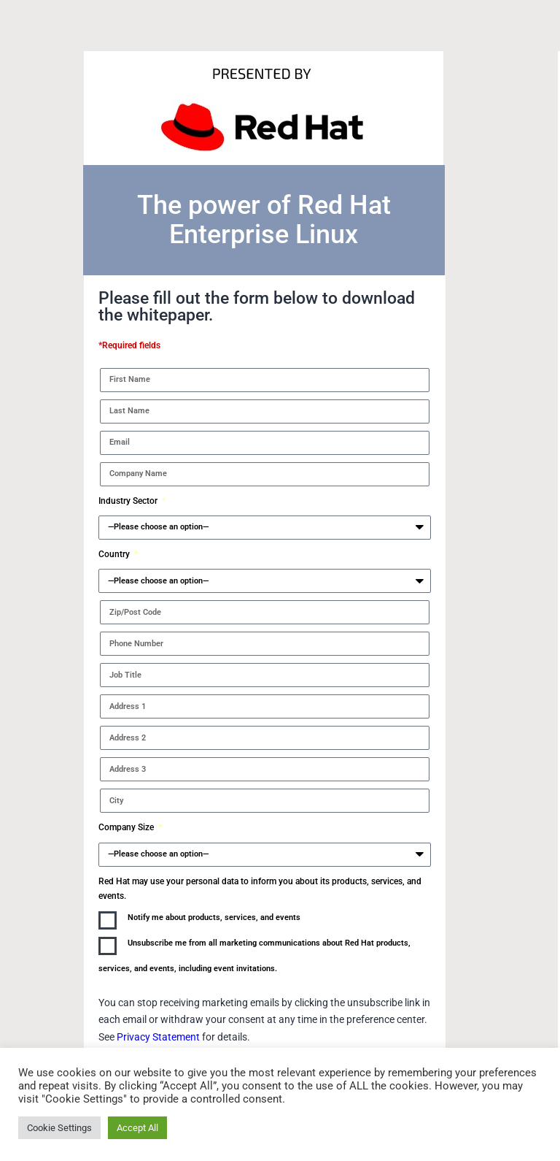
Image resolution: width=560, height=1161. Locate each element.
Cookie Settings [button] (59, 1127)
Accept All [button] (137, 1127)
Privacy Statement (159, 1037)
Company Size (127, 827)
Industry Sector (129, 501)
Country (115, 554)
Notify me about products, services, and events (214, 917)
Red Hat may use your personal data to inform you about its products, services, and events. (259, 888)
